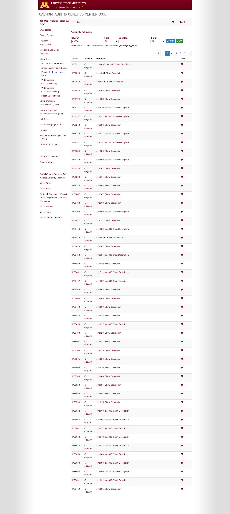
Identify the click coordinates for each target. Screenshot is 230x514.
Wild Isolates (49, 82)
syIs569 (100, 211)
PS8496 (76, 324)
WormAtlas (45, 183)
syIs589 (100, 263)
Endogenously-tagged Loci (54, 68)
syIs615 (100, 315)
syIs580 (100, 229)
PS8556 (76, 393)
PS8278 (76, 125)
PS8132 (76, 116)
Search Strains (46, 35)
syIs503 (100, 90)
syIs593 (100, 289)
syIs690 (100, 471)
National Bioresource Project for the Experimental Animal (53, 197)
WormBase (45, 188)
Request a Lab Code (49, 52)
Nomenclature (46, 162)
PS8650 (76, 454)
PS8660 (76, 471)
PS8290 (76, 168)
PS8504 (76, 350)
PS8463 (76, 289)
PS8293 (76, 177)
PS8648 (76, 445)
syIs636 (100, 359)
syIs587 (100, 246)
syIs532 (100, 116)
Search (75, 38)
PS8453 (76, 255)
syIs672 (100, 428)
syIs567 (100, 194)
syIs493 (100, 73)
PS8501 (76, 341)
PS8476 (76, 315)
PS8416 (76, 229)
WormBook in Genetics (51, 217)
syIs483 (100, 64)
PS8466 (76, 298)
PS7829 (76, 73)
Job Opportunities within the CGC (54, 23)
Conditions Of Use (48, 144)
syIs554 (100, 142)
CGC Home (45, 29)
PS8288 (76, 159)
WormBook (45, 212)
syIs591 (100, 272)
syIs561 (100, 168)
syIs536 (100, 125)
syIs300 (110, 64)
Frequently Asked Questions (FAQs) (53, 137)
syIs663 (100, 411)
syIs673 (100, 437)
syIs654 (100, 385)
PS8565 (76, 419)
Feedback (77, 22)
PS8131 (76, 107)
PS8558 (76, 402)
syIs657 (100, 393)
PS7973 (76, 82)
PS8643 (76, 437)
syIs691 (100, 480)
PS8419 (76, 237)
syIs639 (100, 367)
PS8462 (76, 281)
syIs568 (100, 203)
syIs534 (100, 255)
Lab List (44, 119)
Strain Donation (49, 103)
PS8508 (76, 367)
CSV (179, 41)
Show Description (123, 64)
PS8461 (76, 272)
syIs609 (100, 307)
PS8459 (76, 263)
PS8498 (76, 333)
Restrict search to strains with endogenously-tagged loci (112, 45)
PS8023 (76, 90)
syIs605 (100, 298)
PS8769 (76, 489)
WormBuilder (46, 206)
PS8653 (76, 463)
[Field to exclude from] (158, 41)
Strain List (45, 59)
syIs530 (100, 107)
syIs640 (100, 376)
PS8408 (76, 203)
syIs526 (100, 82)
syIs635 (100, 350)
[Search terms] (87, 41)
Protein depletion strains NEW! (52, 74)
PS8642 (76, 428)
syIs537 (100, 133)
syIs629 (100, 333)
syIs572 (100, 220)
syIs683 (100, 463)
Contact (43, 130)
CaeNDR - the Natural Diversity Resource (54, 176)
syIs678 (100, 445)
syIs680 (100, 454)
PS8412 (76, 220)
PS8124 (76, 99)
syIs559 (100, 159)
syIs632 (100, 341)
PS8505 (76, 359)
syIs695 (100, 402)
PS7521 (76, 64)
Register (45, 42)
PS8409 (76, 211)
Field (106, 38)
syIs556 (100, 151)
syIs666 (100, 419)
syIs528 (100, 99)
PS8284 (76, 151)
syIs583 (100, 237)
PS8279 (76, 133)
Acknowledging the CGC (52, 124)
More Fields (76, 45)
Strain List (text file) (51, 95)
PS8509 (76, 376)
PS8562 (76, 411)
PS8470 (76, 307)
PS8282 (76, 142)
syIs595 (100, 185)
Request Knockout (51, 112)
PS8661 (76, 480)
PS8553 (76, 385)
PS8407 (76, 194)
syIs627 (100, 324)
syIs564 (100, 177)
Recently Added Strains (52, 63)
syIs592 (100, 281)
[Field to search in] (111, 41)
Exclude (123, 38)
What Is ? (49, 156)
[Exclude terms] (134, 41)
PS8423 (76, 246)
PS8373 (76, 185)
